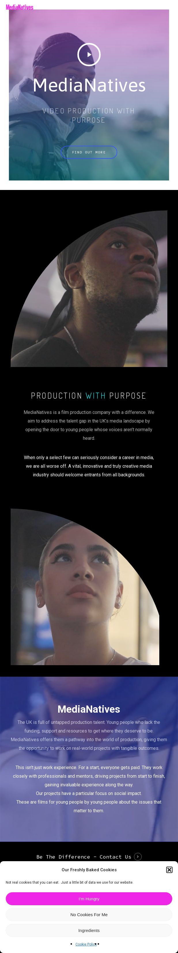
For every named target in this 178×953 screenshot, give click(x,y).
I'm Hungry (89, 898)
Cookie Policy (86, 944)
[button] (169, 870)
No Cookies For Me (88, 914)
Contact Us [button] (115, 856)
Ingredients (89, 930)
